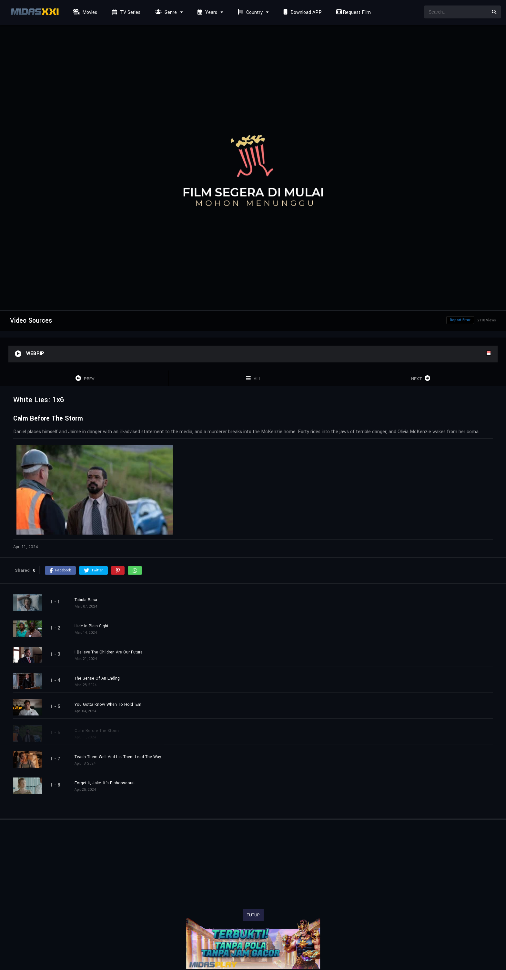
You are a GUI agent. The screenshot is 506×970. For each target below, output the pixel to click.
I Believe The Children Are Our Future (109, 652)
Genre (165, 12)
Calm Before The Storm (97, 731)
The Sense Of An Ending (97, 678)
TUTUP (253, 915)
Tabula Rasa (86, 600)
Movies (84, 12)
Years (206, 12)
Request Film (353, 12)
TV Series (125, 12)
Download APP (302, 12)
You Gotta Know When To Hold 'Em (108, 704)
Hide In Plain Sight (91, 626)
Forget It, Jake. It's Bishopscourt (105, 783)
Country (249, 12)
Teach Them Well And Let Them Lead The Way (118, 757)
